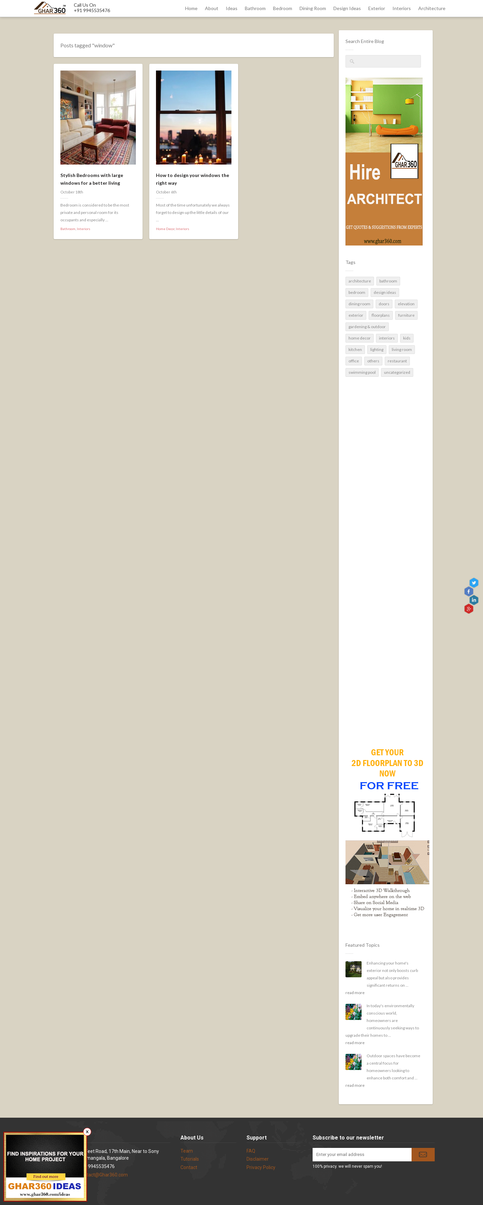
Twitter (475, 583)
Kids (407, 338)
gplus (469, 608)
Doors (384, 303)
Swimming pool (362, 372)
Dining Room (313, 8)
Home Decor (359, 338)
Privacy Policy (261, 1167)
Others (373, 360)
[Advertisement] (383, 619)
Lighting (376, 349)
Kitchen (355, 349)
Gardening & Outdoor (367, 326)
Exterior (376, 8)
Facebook (469, 591)
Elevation (406, 303)
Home (191, 8)
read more (355, 992)
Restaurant (397, 360)
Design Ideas (347, 8)
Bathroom (255, 8)
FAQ (251, 1151)
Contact (188, 1167)
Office (353, 360)
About (211, 8)
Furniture (406, 315)
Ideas (231, 8)
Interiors (401, 8)
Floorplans (381, 315)
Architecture (431, 8)
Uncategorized (397, 372)
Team (186, 1151)
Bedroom (282, 8)
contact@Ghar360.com (103, 1174)
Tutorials (189, 1159)
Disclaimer (258, 1159)
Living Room (402, 349)
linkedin (475, 600)
